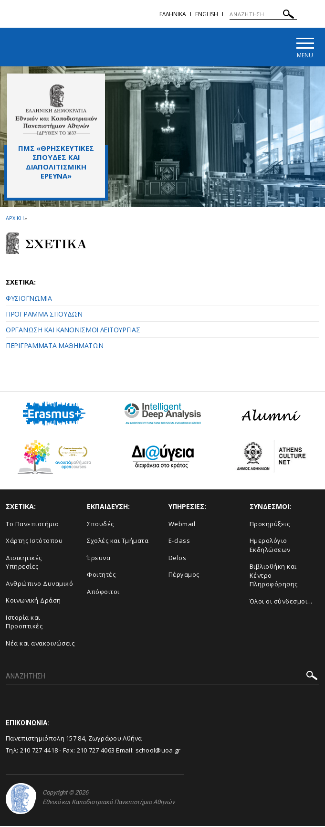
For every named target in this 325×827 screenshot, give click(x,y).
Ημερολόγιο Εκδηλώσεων (270, 546)
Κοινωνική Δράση (33, 601)
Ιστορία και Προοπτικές (24, 623)
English (206, 14)
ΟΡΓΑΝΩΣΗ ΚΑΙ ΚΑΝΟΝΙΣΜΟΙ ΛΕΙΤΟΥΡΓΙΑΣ (73, 330)
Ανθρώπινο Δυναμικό (39, 584)
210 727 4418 (39, 750)
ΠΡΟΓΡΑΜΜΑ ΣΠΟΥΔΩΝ (44, 314)
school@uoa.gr (158, 750)
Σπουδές (100, 524)
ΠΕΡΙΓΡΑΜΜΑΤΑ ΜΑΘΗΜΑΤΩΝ (54, 346)
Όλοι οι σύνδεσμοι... (281, 602)
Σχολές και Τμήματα (117, 541)
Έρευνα (98, 558)
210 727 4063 (96, 750)
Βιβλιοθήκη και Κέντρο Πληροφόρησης (274, 576)
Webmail (182, 524)
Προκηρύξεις (270, 524)
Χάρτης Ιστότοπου (34, 541)
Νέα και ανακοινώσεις (40, 644)
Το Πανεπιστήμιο (32, 524)
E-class (179, 541)
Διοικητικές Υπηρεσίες (24, 563)
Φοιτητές (101, 575)
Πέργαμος (183, 575)
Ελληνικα (172, 14)
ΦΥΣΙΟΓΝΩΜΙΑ (29, 299)
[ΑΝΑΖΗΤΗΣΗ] (263, 14)
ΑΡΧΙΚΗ (14, 219)
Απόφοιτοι (103, 592)
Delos (177, 558)
